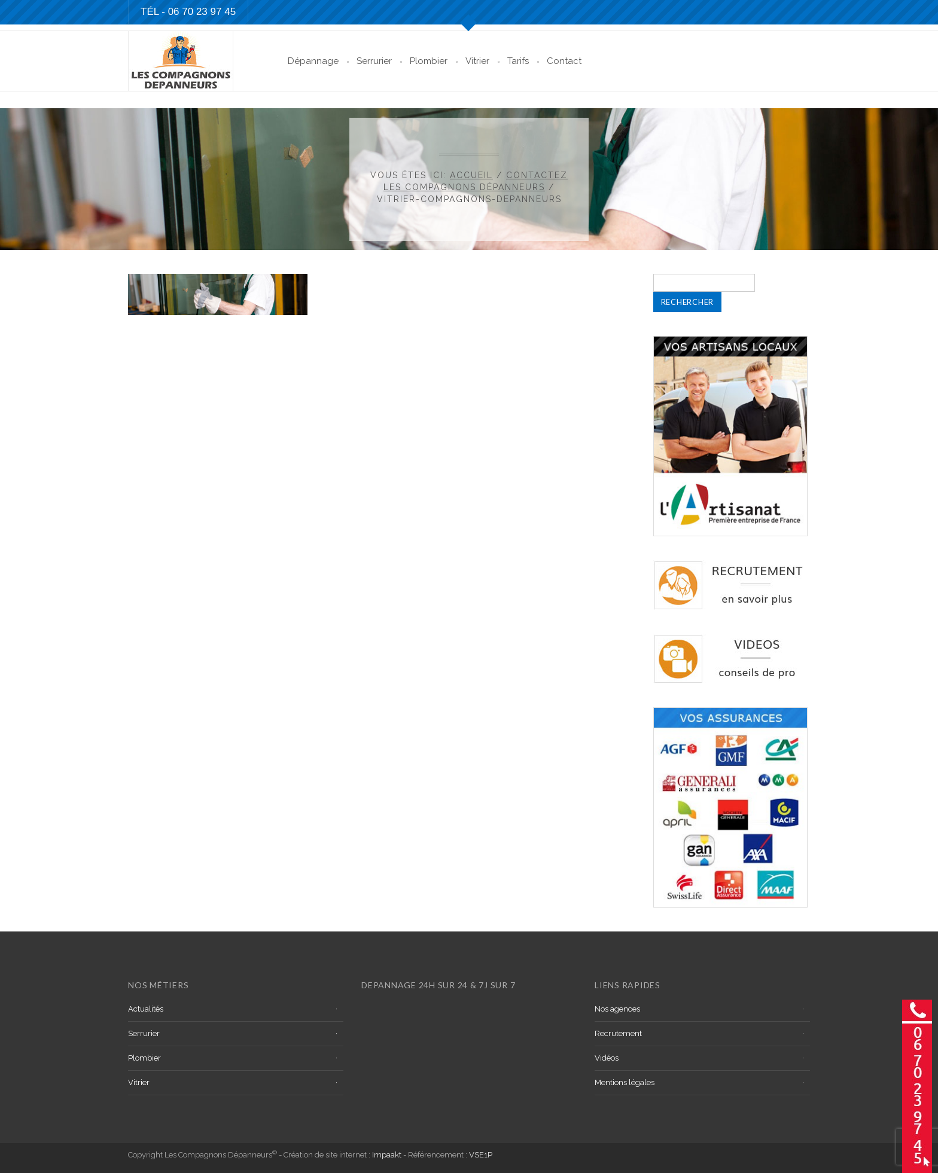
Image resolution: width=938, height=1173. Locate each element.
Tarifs (518, 61)
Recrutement (618, 1033)
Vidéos (607, 1057)
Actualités (145, 1008)
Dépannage (313, 61)
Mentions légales (624, 1082)
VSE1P (480, 1154)
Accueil (471, 175)
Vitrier (477, 61)
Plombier (428, 61)
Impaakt (386, 1154)
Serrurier (374, 61)
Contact (564, 61)
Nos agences (617, 1008)
